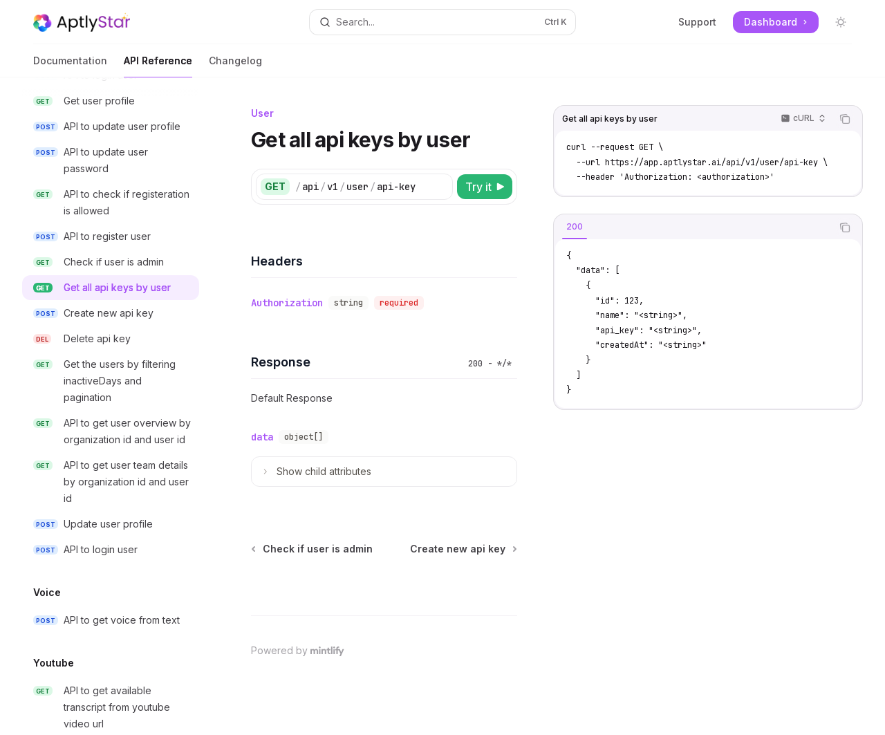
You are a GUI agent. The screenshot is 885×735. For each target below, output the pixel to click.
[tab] (574, 226)
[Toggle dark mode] (841, 22)
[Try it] (484, 186)
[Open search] (442, 22)
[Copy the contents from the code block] (845, 119)
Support (697, 22)
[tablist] (692, 227)
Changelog (235, 66)
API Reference (158, 66)
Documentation (70, 66)
